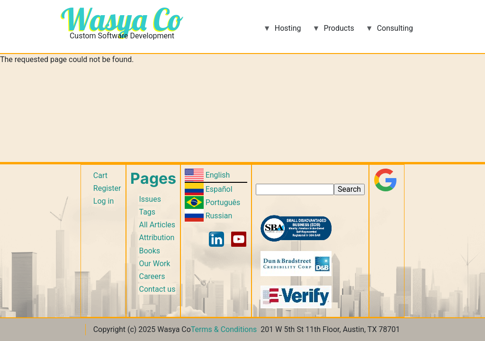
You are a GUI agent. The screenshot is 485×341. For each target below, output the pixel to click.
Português (223, 202)
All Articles (157, 224)
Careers (152, 276)
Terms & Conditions (224, 329)
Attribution (156, 237)
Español (219, 189)
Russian (219, 215)
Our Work (154, 263)
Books (149, 250)
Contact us (157, 289)
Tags (147, 211)
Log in (103, 201)
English (218, 174)
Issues (150, 199)
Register (107, 188)
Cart (100, 175)
